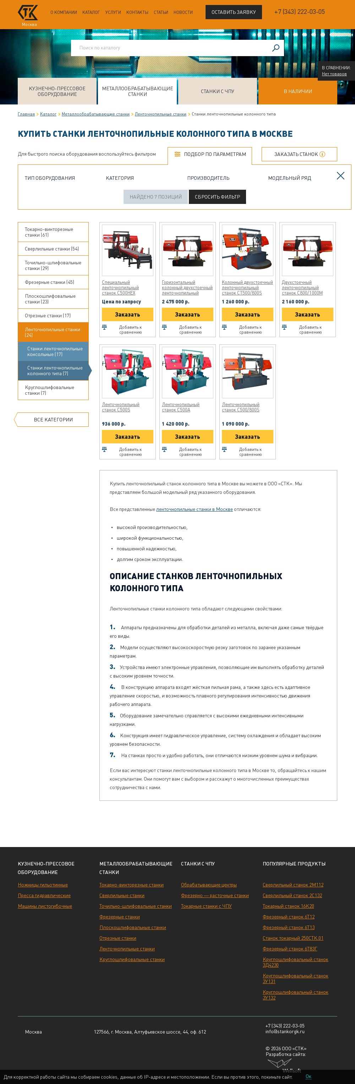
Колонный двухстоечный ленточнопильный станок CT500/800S (247, 288)
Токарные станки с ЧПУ (206, 906)
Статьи (161, 12)
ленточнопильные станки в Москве (194, 509)
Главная (26, 114)
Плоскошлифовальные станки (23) (50, 298)
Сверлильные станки (121, 895)
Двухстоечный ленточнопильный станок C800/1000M (302, 288)
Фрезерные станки (119, 916)
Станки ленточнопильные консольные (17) (55, 351)
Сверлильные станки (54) (52, 249)
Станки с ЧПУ (217, 91)
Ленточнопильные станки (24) (52, 332)
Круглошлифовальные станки (132, 959)
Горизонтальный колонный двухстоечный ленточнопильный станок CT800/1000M (187, 288)
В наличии (298, 91)
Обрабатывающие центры (209, 885)
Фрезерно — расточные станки (215, 895)
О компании (63, 12)
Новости (183, 12)
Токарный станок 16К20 (288, 906)
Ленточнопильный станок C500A (181, 407)
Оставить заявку (234, 12)
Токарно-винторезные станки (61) (49, 232)
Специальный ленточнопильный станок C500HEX (120, 288)
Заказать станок (296, 154)
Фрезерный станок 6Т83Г (290, 948)
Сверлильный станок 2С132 (292, 895)
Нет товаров (334, 73)
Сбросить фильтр (217, 197)
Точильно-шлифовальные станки (135, 906)
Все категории (53, 419)
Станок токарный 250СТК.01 (293, 938)
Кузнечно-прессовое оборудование (57, 91)
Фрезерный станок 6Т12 (289, 916)
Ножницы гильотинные (43, 885)
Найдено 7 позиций (156, 197)
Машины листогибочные (45, 906)
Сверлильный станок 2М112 (293, 885)
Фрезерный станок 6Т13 (289, 927)
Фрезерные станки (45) (49, 282)
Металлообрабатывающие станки (137, 91)
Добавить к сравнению (130, 330)
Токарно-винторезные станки (131, 885)
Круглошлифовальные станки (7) (49, 390)
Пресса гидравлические (44, 895)
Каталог (91, 12)
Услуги (113, 12)
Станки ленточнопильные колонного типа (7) (55, 370)
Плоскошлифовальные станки (132, 927)
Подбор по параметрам (215, 154)
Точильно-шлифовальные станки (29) (53, 265)
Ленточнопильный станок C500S (121, 407)
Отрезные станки (117, 938)
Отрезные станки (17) (48, 315)
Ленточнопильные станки (160, 114)
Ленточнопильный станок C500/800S (241, 407)
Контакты (137, 12)
